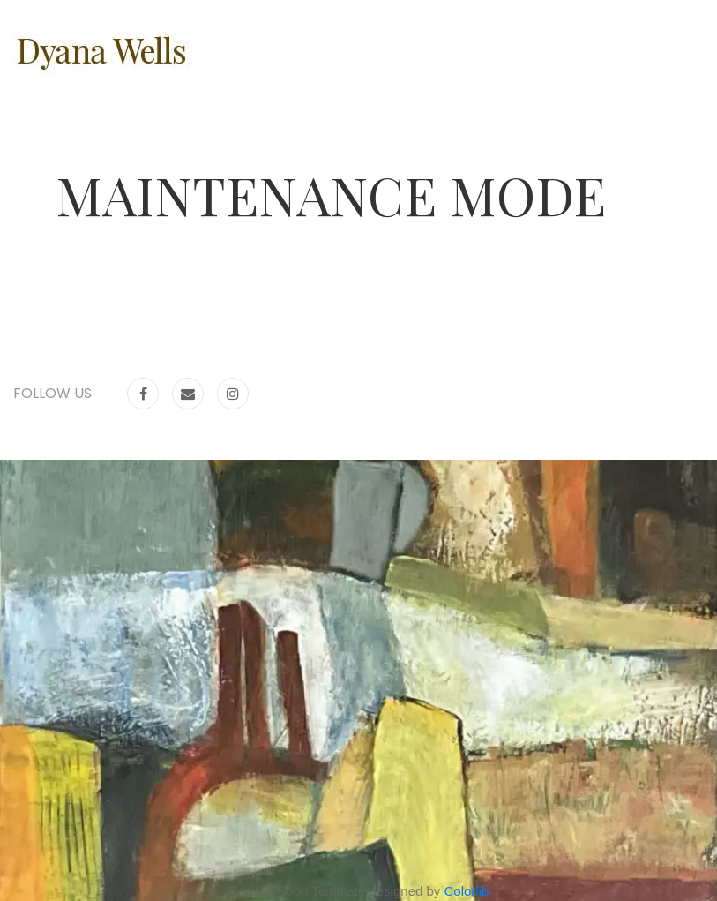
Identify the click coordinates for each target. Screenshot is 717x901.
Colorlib (466, 890)
